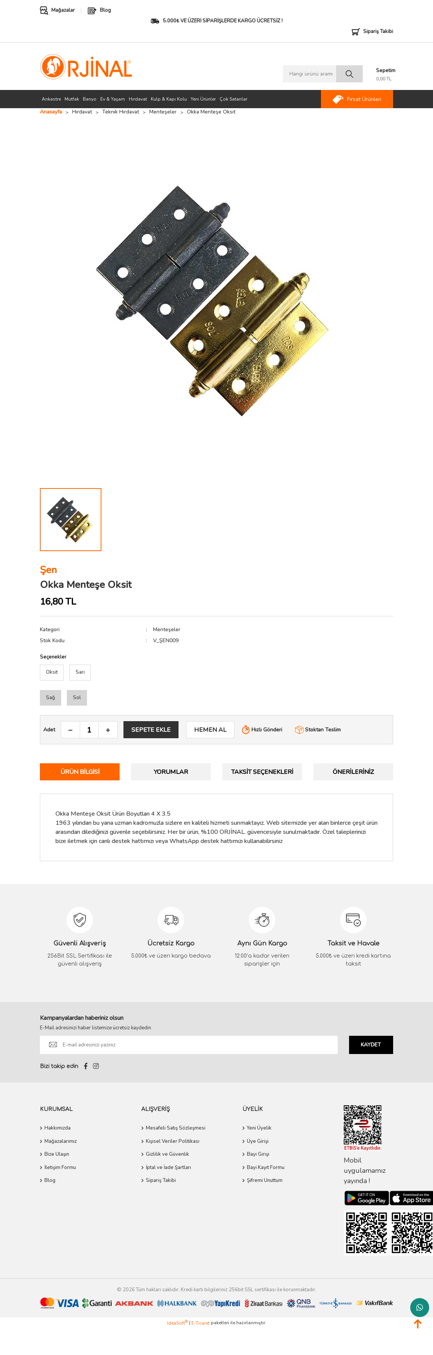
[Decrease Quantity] (70, 730)
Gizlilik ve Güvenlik (167, 1154)
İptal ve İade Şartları (168, 1167)
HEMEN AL (210, 730)
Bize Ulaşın (56, 1154)
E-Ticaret (200, 1323)
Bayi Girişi (258, 1154)
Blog (49, 1180)
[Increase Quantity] (107, 730)
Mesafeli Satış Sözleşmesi (175, 1128)
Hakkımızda (57, 1128)
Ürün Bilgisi (80, 772)
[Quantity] (89, 730)
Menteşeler (166, 629)
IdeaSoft (177, 1323)
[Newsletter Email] (189, 1045)
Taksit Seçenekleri (262, 772)
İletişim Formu (60, 1167)
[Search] (323, 73)
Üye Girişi (258, 1141)
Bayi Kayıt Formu (265, 1167)
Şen (48, 570)
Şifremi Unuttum (265, 1180)
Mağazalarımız (60, 1141)
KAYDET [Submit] (371, 1044)
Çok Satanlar (233, 99)
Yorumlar (171, 772)
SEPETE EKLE (151, 730)
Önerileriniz (353, 772)
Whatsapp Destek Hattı (419, 1307)
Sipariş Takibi (161, 1180)
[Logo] (86, 66)
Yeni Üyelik (259, 1128)
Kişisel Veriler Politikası (172, 1141)
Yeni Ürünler (203, 99)
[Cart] (384, 75)
